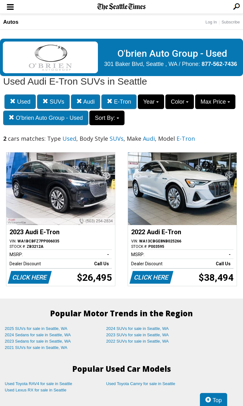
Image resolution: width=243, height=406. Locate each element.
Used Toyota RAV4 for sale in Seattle (38, 383)
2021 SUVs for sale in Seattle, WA (36, 347)
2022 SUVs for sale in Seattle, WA (137, 341)
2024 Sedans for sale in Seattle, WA (38, 334)
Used (20, 101)
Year (151, 102)
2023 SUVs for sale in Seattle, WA (137, 334)
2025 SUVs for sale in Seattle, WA (36, 328)
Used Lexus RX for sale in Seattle (35, 390)
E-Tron (119, 101)
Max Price (215, 102)
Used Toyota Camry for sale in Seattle (140, 383)
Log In (211, 22)
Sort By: (107, 118)
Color (180, 102)
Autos (10, 22)
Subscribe (230, 22)
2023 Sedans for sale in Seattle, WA (38, 341)
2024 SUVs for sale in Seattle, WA (137, 328)
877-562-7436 (219, 64)
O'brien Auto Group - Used (46, 117)
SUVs (53, 101)
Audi (85, 101)
